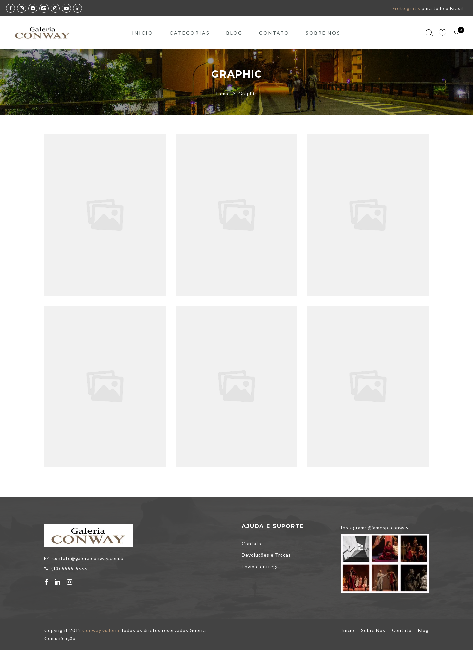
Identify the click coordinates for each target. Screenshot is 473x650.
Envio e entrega (260, 566)
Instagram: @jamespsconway (375, 528)
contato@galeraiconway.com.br (88, 558)
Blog (234, 33)
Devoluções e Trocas (266, 555)
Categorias (190, 33)
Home (223, 94)
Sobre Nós (323, 33)
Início (142, 33)
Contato (274, 33)
